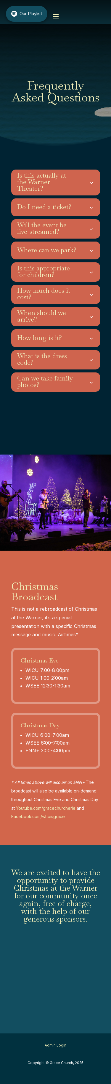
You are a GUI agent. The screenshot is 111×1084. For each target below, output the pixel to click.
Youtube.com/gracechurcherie (45, 808)
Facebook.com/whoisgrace (38, 816)
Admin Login (55, 1045)
